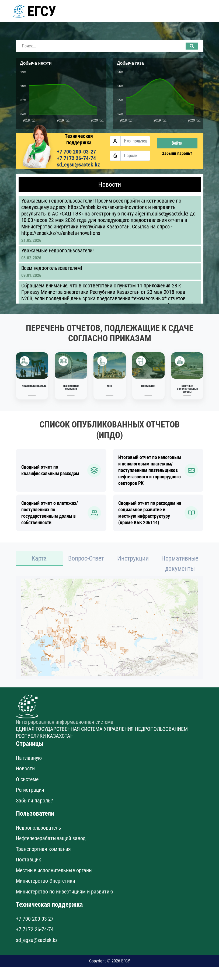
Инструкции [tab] (133, 558)
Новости (25, 768)
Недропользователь (38, 828)
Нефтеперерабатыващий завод (51, 838)
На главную (29, 758)
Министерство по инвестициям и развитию (64, 891)
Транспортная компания (43, 849)
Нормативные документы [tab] (179, 563)
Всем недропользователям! (51, 268)
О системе (27, 779)
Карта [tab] (39, 558)
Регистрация (30, 790)
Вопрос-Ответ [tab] (86, 558)
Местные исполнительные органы (54, 870)
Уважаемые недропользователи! (57, 250)
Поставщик (28, 859)
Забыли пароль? (177, 153)
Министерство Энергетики (45, 881)
